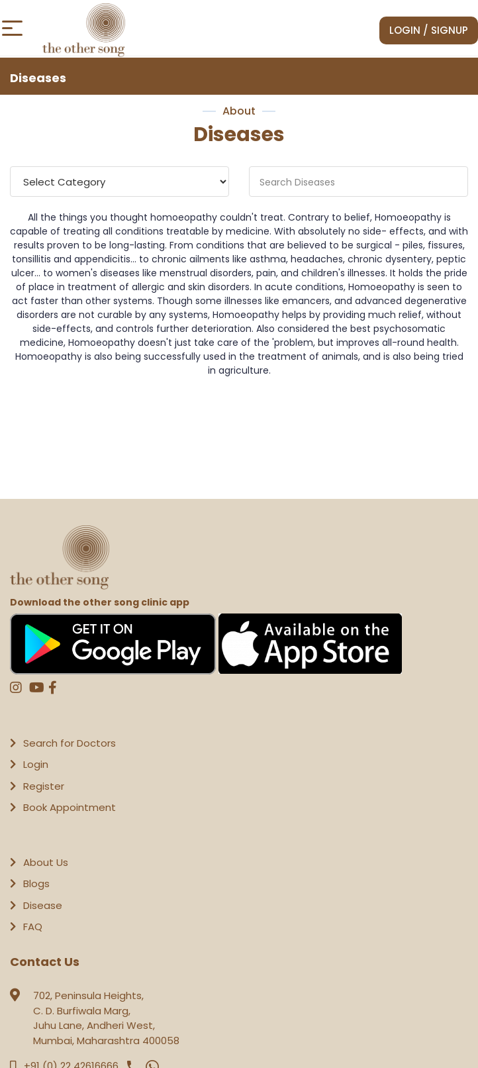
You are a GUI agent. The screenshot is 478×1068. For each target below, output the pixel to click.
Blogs (36, 883)
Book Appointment (69, 807)
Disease (42, 905)
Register (43, 786)
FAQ (32, 927)
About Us (45, 862)
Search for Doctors (69, 743)
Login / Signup (428, 30)
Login (35, 764)
